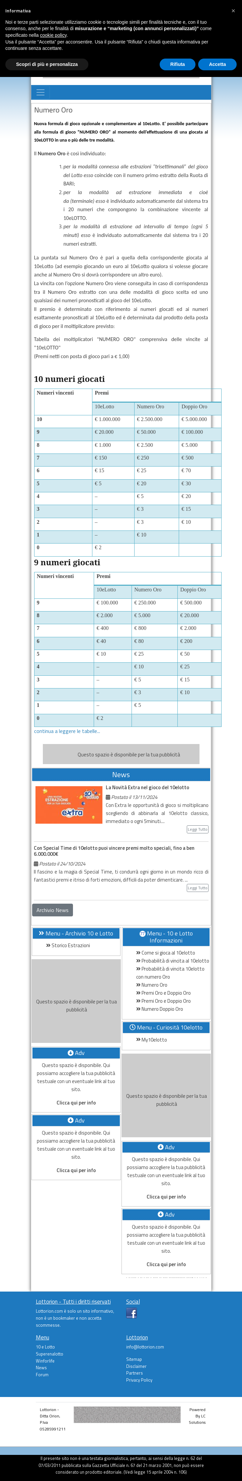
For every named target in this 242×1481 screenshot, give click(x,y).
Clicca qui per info (76, 1102)
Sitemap (134, 1359)
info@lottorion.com (145, 1346)
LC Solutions (197, 1419)
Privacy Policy (139, 1380)
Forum (42, 1374)
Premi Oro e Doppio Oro (163, 993)
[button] (233, 10)
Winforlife (45, 1360)
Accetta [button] (217, 64)
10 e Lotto (45, 1346)
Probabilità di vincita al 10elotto (172, 961)
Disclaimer (136, 1366)
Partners (134, 1373)
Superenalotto (49, 1353)
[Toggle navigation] (40, 92)
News (41, 1367)
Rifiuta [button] (177, 64)
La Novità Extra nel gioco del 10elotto (147, 787)
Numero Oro (151, 985)
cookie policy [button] (53, 35)
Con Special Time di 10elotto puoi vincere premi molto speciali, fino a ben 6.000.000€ (114, 851)
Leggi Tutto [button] (198, 829)
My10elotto (151, 1040)
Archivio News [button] (52, 910)
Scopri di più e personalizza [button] (47, 64)
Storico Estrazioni (68, 945)
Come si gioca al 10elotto (165, 953)
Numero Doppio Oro (159, 1009)
